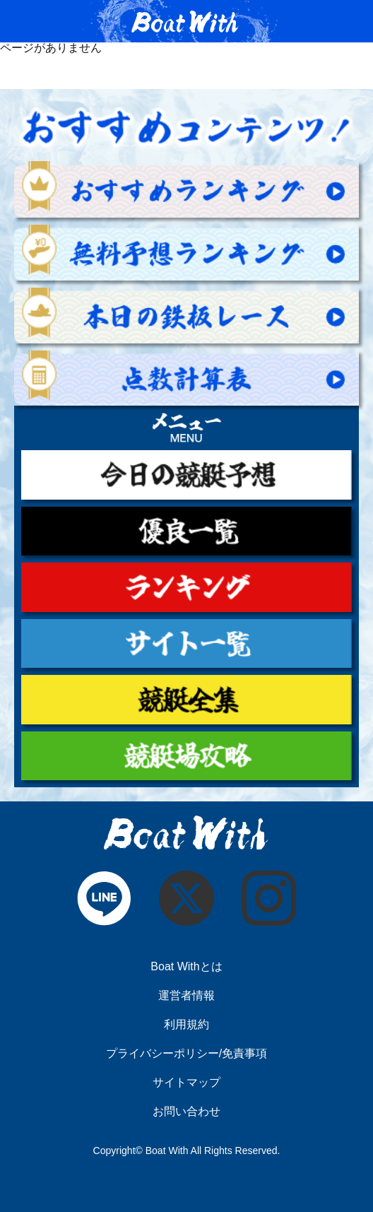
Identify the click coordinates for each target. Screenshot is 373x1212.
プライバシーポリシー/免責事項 (186, 1053)
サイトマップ (186, 1082)
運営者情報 (186, 995)
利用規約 (186, 1024)
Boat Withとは (186, 966)
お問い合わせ (186, 1111)
